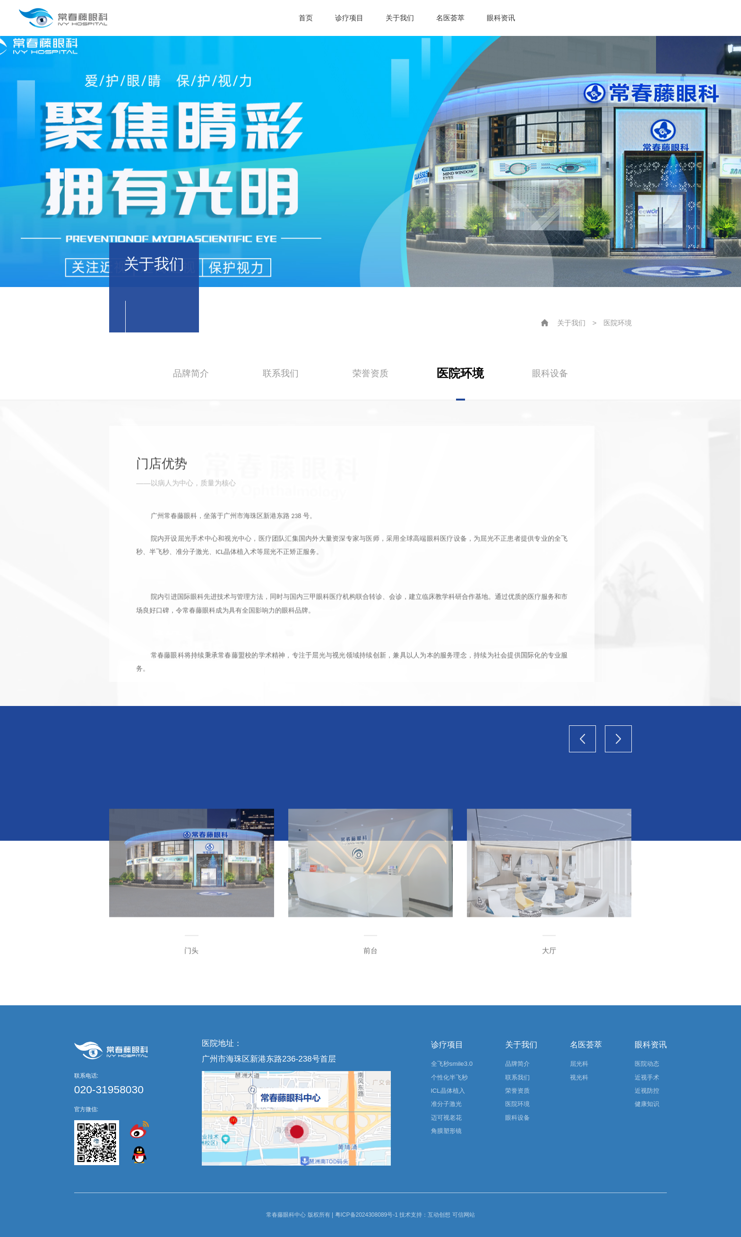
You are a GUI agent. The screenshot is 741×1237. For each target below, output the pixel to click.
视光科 (579, 1077)
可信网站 (463, 1214)
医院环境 (617, 323)
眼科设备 (550, 373)
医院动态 (647, 1063)
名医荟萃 (450, 18)
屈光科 (579, 1063)
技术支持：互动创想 (424, 1214)
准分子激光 (446, 1103)
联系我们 (281, 373)
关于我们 (400, 18)
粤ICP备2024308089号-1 (366, 1214)
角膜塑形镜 (446, 1130)
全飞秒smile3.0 (452, 1063)
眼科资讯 (501, 18)
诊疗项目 (349, 18)
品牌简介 (191, 373)
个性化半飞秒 (449, 1077)
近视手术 (647, 1077)
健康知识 (647, 1103)
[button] (582, 738)
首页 (306, 18)
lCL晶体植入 (448, 1090)
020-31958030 (109, 1090)
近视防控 (647, 1090)
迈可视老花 (446, 1117)
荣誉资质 (370, 373)
